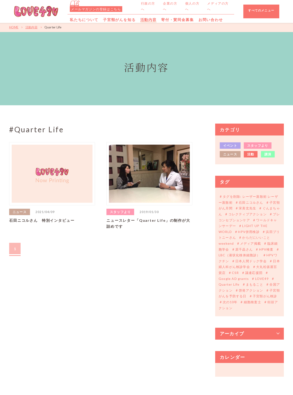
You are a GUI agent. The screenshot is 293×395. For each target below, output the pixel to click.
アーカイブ (232, 333)
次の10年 (230, 302)
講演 (267, 154)
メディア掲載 (250, 243)
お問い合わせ (210, 19)
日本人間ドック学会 (251, 261)
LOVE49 (262, 279)
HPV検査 (266, 249)
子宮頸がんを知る (119, 19)
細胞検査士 (252, 302)
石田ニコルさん (251, 202)
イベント (230, 145)
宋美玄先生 (247, 208)
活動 (250, 154)
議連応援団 (253, 273)
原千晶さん (244, 249)
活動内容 (31, 27)
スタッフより (257, 145)
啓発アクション (251, 290)
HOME (14, 27)
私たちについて (84, 19)
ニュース (230, 154)
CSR (235, 273)
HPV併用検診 (248, 232)
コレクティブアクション (247, 214)
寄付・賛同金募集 (177, 19)
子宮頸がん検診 (264, 296)
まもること (254, 284)
